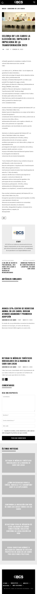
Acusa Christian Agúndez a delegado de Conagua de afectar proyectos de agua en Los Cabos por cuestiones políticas (18, 550)
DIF (4, 218)
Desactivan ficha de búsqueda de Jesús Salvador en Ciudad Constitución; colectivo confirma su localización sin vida (18, 529)
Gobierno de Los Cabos (16, 8)
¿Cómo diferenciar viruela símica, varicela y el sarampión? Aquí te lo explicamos (18, 485)
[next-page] (6, 379)
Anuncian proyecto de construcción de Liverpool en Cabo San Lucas (27, 266)
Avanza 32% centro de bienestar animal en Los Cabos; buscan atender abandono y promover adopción (18, 312)
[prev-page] (3, 379)
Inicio (4, 8)
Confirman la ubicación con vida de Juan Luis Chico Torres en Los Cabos (18, 507)
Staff (7, 49)
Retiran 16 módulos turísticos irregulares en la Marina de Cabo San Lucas (17, 361)
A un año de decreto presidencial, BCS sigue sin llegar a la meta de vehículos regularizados (9, 267)
